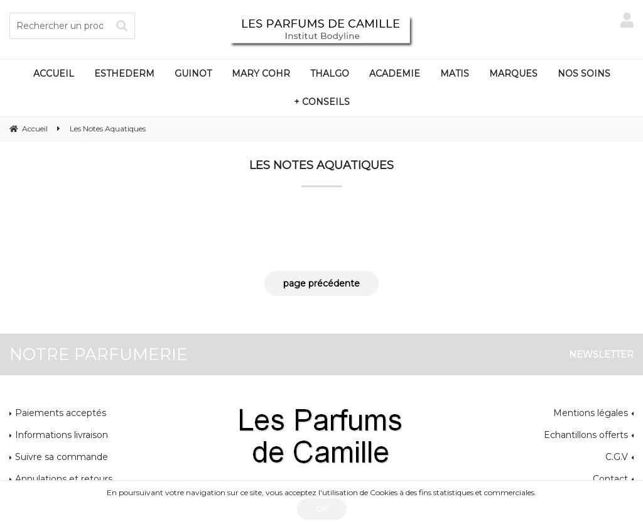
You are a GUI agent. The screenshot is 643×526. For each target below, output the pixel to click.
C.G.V (616, 457)
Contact (610, 479)
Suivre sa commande (61, 457)
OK (322, 508)
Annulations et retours (63, 479)
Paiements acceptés (60, 413)
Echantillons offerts (586, 435)
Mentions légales (590, 413)
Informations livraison (61, 435)
